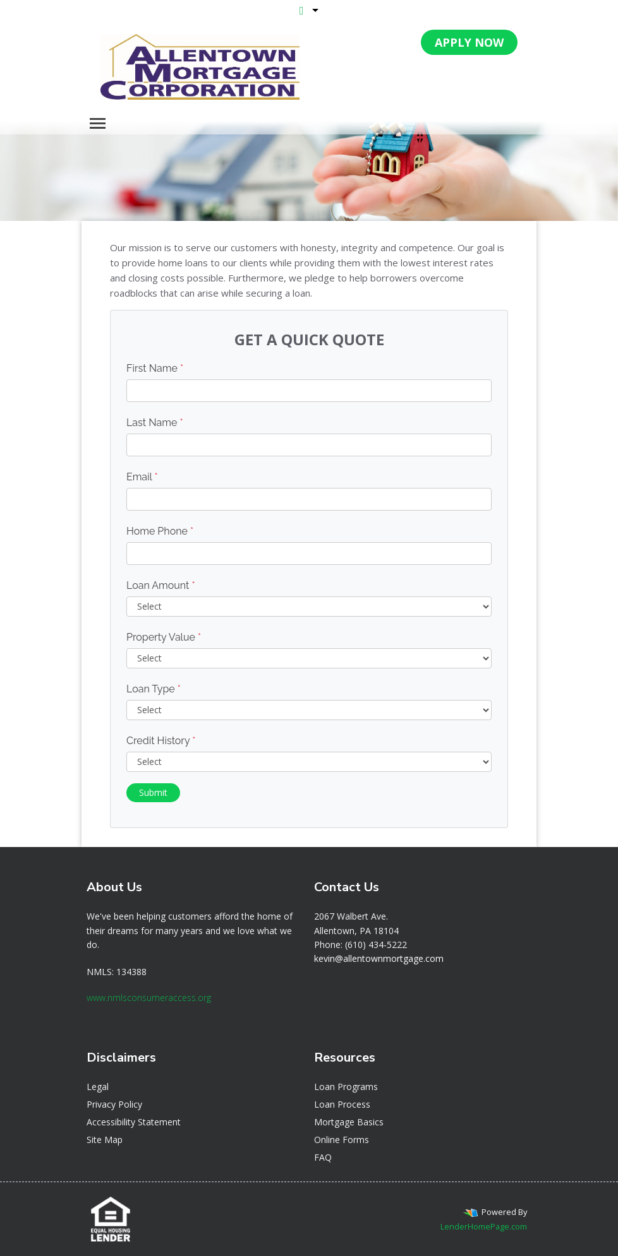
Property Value (163, 637)
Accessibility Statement (134, 1122)
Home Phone (159, 531)
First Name (154, 368)
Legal (98, 1087)
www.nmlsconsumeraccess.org (149, 998)
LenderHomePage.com (483, 1226)
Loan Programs (346, 1087)
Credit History (160, 741)
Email (142, 477)
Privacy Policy (114, 1104)
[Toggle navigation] (98, 123)
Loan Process (342, 1104)
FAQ (323, 1157)
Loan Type (153, 689)
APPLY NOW (469, 42)
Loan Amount (160, 585)
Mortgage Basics (349, 1122)
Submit (153, 792)
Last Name (154, 423)
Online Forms (341, 1140)
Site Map (105, 1140)
